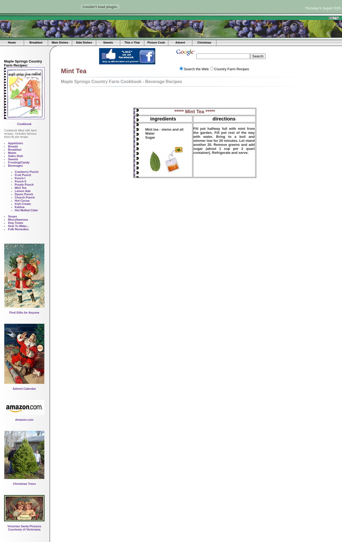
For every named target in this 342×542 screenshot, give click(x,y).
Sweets (108, 42)
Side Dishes (84, 42)
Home (12, 42)
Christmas (204, 42)
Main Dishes (60, 42)
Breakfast (35, 42)
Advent (180, 42)
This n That (132, 42)
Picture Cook (156, 42)
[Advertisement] (120, 18)
